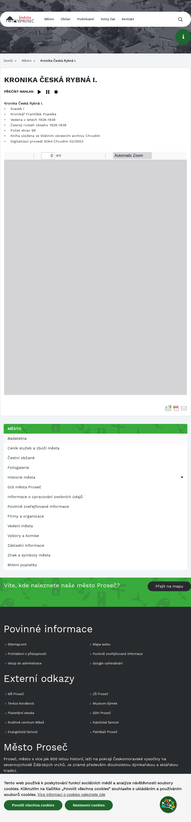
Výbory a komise (23, 535)
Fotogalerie (18, 467)
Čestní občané (21, 458)
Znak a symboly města (29, 555)
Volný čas (108, 19)
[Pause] (48, 92)
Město (49, 19)
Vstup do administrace (25, 663)
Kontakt (128, 19)
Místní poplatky (22, 565)
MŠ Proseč (16, 694)
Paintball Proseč (105, 732)
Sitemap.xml (17, 644)
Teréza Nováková (21, 703)
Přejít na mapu (169, 586)
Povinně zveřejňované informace (38, 506)
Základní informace (26, 545)
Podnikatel (85, 19)
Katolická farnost (106, 722)
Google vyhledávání (108, 663)
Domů (8, 61)
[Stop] (56, 92)
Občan (65, 19)
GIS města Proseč (24, 487)
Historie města (21, 477)
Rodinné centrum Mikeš (26, 722)
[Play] (39, 92)
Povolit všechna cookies (33, 805)
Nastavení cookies (89, 805)
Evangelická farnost (23, 732)
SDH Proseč (102, 713)
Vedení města (20, 526)
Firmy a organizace (26, 516)
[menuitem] (95, 438)
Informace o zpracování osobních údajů (45, 496)
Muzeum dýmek (105, 703)
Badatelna (17, 438)
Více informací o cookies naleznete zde (71, 795)
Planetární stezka (21, 713)
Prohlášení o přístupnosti (27, 654)
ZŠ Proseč (100, 694)
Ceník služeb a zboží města (33, 448)
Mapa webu (101, 644)
